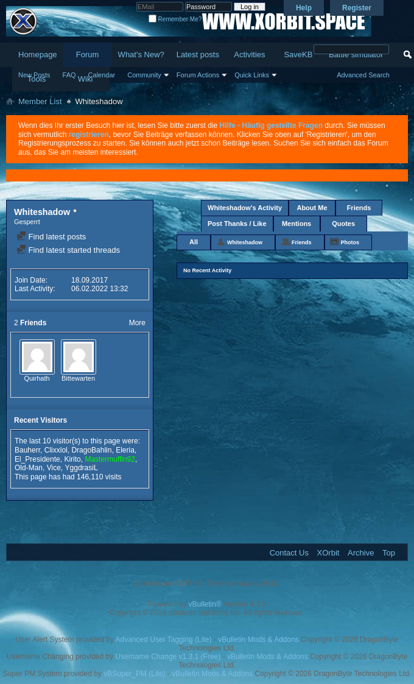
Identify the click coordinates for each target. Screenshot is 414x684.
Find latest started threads (68, 250)
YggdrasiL (81, 468)
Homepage (37, 54)
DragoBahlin (91, 450)
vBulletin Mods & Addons (258, 639)
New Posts (34, 75)
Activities (249, 54)
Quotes (343, 223)
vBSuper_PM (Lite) (134, 673)
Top (388, 552)
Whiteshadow (244, 242)
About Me (311, 207)
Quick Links (251, 75)
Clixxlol (56, 450)
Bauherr (27, 450)
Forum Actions (198, 75)
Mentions (296, 223)
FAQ (69, 75)
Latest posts (198, 54)
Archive (361, 552)
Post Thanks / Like (237, 223)
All (193, 241)
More (137, 323)
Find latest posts (51, 236)
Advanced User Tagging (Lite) (164, 639)
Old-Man (29, 468)
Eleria (125, 450)
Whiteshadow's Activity (245, 207)
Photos (350, 242)
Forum (87, 54)
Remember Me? (175, 19)
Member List (40, 101)
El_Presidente (37, 459)
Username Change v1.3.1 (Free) (168, 656)
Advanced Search (363, 75)
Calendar (102, 75)
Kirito (72, 459)
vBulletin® (205, 604)
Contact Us (289, 552)
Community (144, 75)
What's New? (141, 54)
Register (356, 8)
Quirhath (36, 378)
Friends (359, 207)
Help (304, 8)
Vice (54, 468)
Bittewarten (78, 378)
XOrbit (328, 552)
